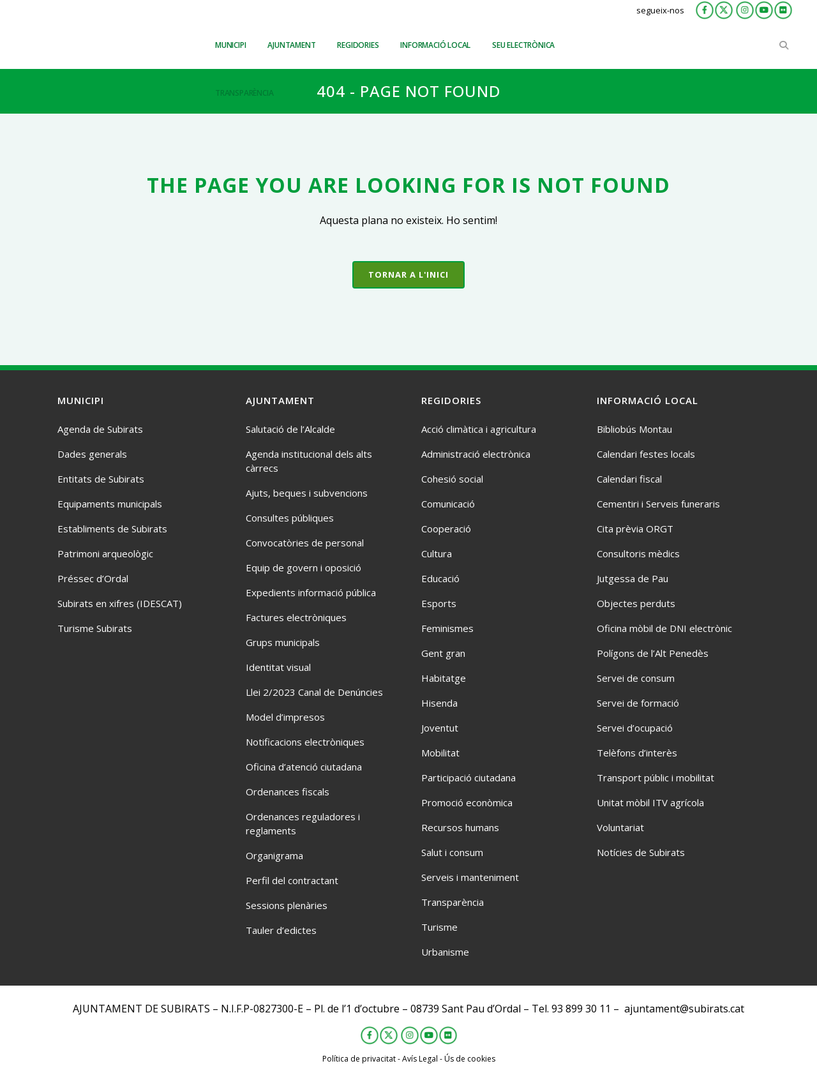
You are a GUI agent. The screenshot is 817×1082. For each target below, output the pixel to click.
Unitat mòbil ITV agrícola (650, 802)
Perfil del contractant (292, 880)
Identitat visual (278, 667)
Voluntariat (620, 827)
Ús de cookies (469, 1058)
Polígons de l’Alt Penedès (652, 653)
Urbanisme (445, 951)
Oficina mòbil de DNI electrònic (664, 628)
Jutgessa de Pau (632, 578)
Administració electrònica (475, 453)
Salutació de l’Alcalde (290, 429)
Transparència (452, 902)
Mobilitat (440, 752)
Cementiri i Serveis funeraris (658, 503)
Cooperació (446, 528)
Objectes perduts (636, 603)
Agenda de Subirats (100, 429)
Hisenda (439, 702)
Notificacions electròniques (305, 741)
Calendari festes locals (646, 453)
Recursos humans (460, 827)
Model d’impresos (285, 716)
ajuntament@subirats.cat (684, 1009)
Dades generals (92, 453)
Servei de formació (638, 702)
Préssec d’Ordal (92, 578)
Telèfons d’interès (637, 752)
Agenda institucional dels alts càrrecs (309, 460)
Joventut (439, 727)
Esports (438, 603)
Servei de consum (636, 678)
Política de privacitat (359, 1058)
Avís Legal (420, 1058)
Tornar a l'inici (408, 274)
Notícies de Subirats (641, 852)
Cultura (436, 553)
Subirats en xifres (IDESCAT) (119, 603)
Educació (440, 578)
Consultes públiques (290, 517)
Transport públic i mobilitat (655, 777)
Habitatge (443, 678)
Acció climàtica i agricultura (478, 429)
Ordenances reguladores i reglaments (303, 823)
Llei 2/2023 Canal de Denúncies (314, 692)
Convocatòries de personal (305, 542)
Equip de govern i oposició (303, 567)
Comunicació (448, 503)
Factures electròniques (296, 617)
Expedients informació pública (311, 592)
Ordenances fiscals (287, 791)
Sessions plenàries (286, 905)
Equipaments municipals (109, 503)
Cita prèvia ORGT (635, 528)
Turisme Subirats (94, 628)
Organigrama (274, 855)
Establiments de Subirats (112, 528)
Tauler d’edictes (281, 930)
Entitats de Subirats (100, 478)
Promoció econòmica (467, 802)
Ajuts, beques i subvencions (307, 492)
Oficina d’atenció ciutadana (304, 766)
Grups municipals (283, 642)
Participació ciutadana (468, 777)
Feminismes (447, 628)
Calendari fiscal (629, 478)
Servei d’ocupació (635, 727)
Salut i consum (452, 852)
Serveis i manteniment (470, 877)
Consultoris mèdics (638, 553)
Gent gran (443, 653)
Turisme (439, 926)
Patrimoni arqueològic (105, 553)
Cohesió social (452, 478)
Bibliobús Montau (634, 429)
